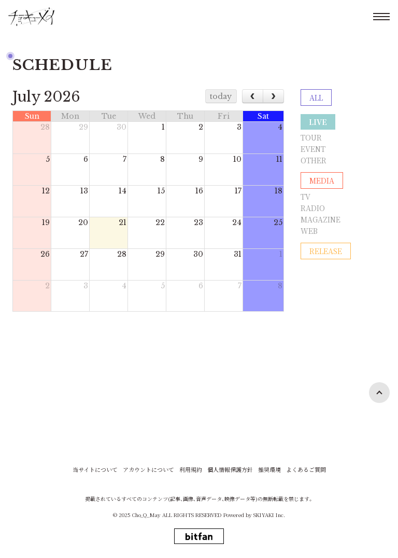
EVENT (313, 148)
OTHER (313, 160)
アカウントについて (148, 469)
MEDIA (321, 180)
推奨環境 (269, 469)
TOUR (311, 137)
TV (305, 196)
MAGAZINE (320, 219)
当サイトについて (95, 469)
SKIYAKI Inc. (269, 515)
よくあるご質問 (306, 469)
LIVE (318, 122)
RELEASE (325, 251)
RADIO (313, 208)
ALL (316, 97)
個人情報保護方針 (230, 469)
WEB (309, 230)
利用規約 (190, 469)
